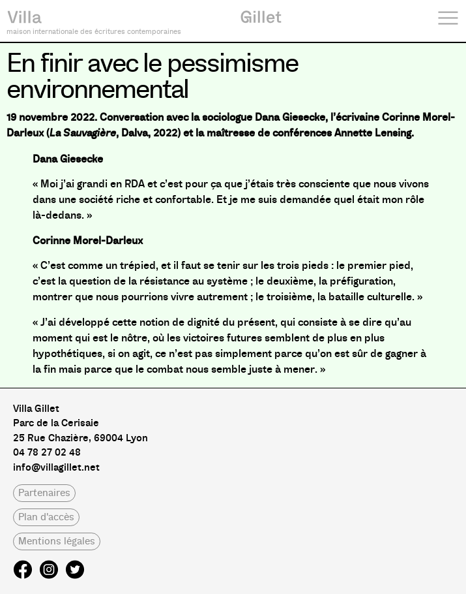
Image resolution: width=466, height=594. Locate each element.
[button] (44, 493)
